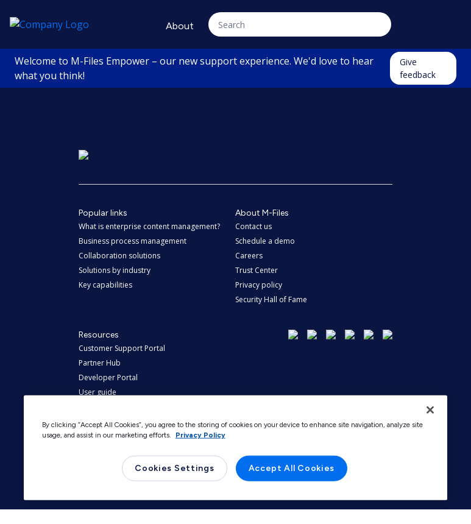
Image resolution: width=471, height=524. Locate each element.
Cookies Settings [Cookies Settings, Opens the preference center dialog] (174, 468)
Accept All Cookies (292, 468)
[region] (236, 447)
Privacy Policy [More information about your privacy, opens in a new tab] (200, 435)
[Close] (430, 410)
